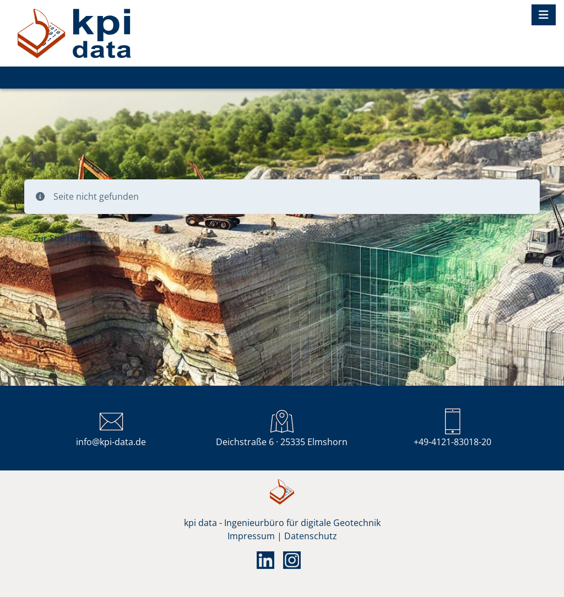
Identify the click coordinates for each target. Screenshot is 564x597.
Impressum (251, 536)
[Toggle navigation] (544, 14)
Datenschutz (310, 536)
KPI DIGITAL (74, 33)
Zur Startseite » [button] (64, 238)
